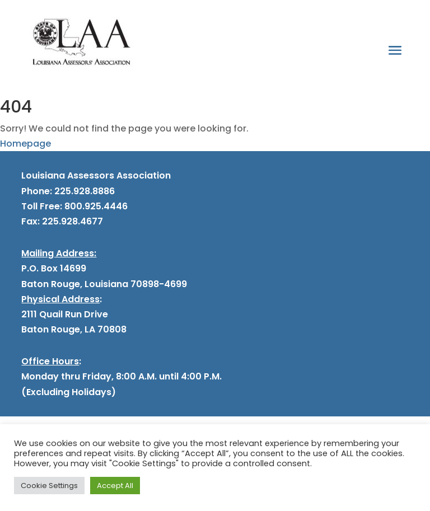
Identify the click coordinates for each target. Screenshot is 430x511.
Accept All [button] (115, 485)
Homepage (25, 143)
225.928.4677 (71, 221)
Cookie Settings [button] (49, 485)
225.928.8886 (84, 191)
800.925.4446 (95, 206)
